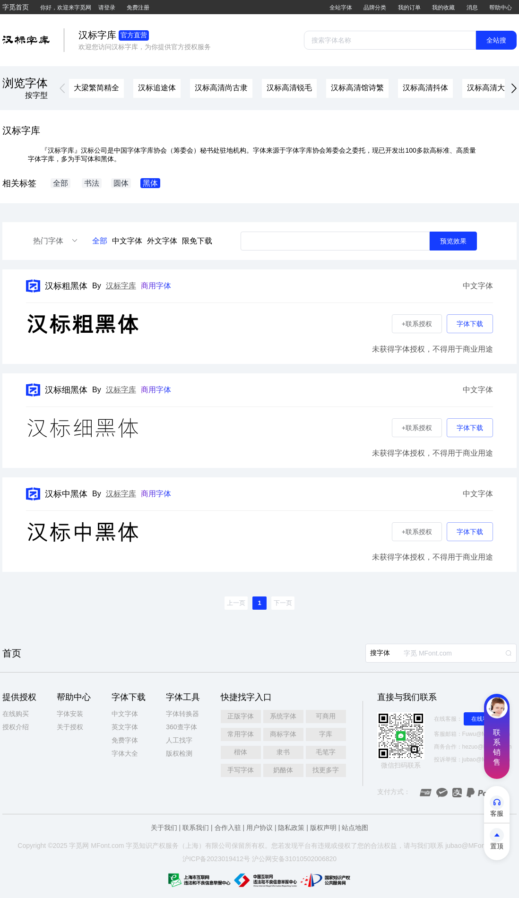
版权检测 (179, 753)
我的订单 (409, 7)
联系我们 (195, 827)
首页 (11, 653)
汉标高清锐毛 (289, 88)
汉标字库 (121, 286)
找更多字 (325, 770)
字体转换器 (182, 713)
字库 (325, 734)
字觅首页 (15, 7)
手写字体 (240, 770)
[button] (62, 89)
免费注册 (138, 7)
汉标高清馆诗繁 (357, 88)
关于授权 (70, 727)
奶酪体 (283, 770)
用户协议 (259, 827)
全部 (99, 241)
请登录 (106, 7)
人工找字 (179, 740)
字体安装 (70, 713)
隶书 (283, 752)
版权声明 (323, 827)
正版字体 (240, 716)
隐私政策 (291, 827)
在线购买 (15, 713)
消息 (472, 7)
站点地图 (355, 827)
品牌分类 (374, 7)
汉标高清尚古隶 (221, 88)
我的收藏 (443, 7)
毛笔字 (326, 752)
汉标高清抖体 (425, 88)
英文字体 (125, 727)
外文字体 (162, 241)
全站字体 (340, 7)
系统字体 (283, 716)
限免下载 (197, 241)
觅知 (139, 845)
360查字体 (181, 727)
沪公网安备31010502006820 (294, 859)
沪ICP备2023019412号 (216, 859)
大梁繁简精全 (96, 88)
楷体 (240, 752)
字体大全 (125, 753)
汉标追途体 (157, 88)
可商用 (326, 716)
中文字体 (127, 241)
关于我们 (164, 827)
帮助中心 (500, 7)
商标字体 (283, 734)
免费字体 (125, 740)
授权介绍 (15, 727)
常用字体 (240, 734)
